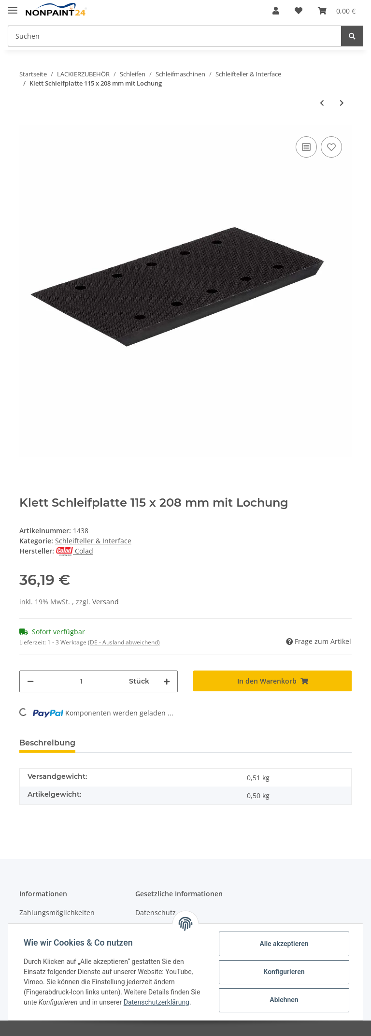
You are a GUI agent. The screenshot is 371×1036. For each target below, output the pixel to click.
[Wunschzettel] (298, 10)
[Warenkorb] (336, 10)
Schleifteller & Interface (93, 540)
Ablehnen (284, 1000)
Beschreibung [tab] (47, 742)
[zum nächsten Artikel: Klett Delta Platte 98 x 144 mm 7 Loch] (342, 102)
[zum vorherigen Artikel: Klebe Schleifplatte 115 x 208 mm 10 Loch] (322, 102)
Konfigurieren (283, 972)
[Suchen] (175, 36)
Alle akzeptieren (283, 944)
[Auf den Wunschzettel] (331, 147)
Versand (105, 601)
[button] (276, 10)
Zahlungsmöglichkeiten (57, 912)
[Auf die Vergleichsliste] (306, 147)
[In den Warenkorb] (272, 681)
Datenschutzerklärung (156, 1002)
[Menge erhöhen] (166, 681)
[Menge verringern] (30, 681)
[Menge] (81, 681)
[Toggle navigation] (12, 6)
